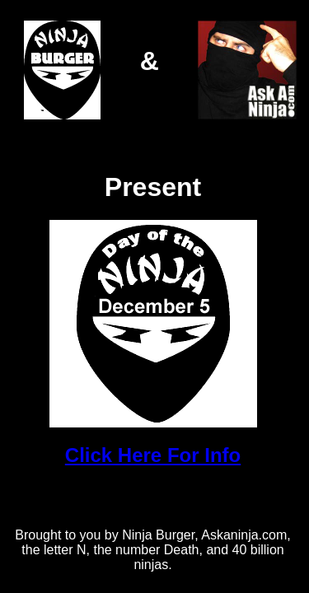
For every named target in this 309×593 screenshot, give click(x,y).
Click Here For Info (153, 455)
